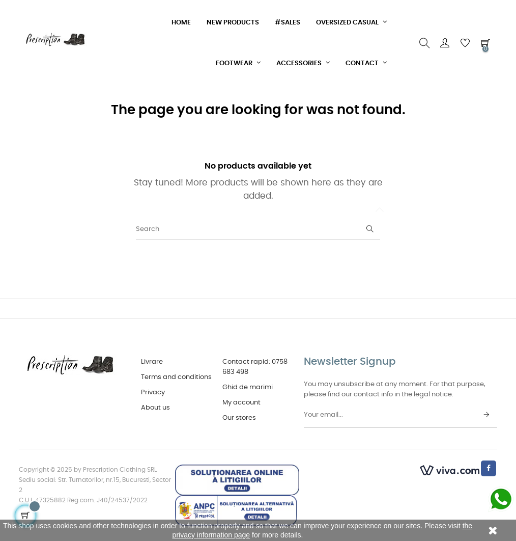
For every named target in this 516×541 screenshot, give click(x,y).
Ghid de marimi (247, 387)
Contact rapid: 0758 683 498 (255, 367)
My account (241, 402)
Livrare (152, 362)
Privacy (153, 392)
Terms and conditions (176, 377)
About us (155, 407)
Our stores (239, 418)
